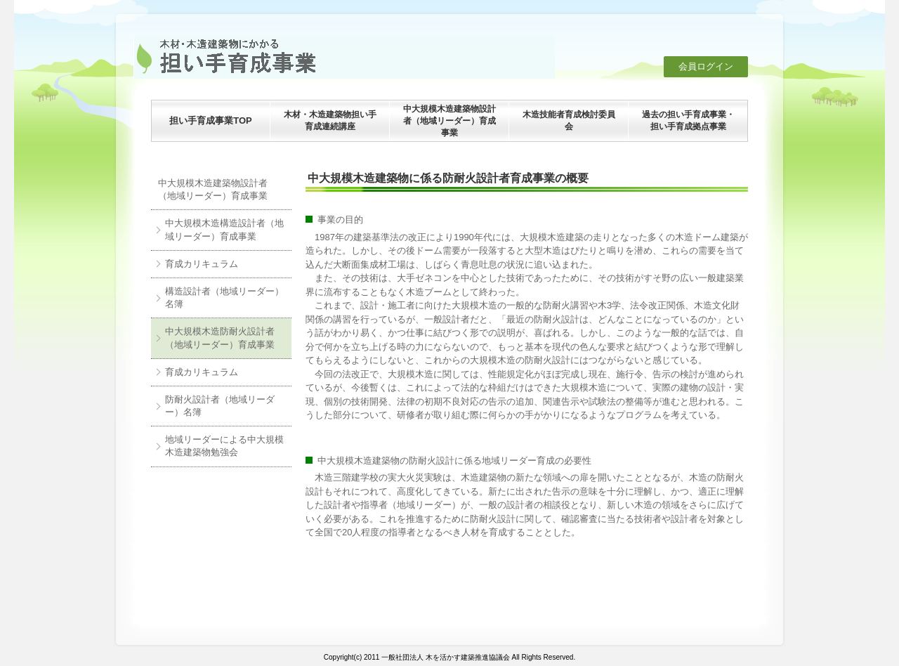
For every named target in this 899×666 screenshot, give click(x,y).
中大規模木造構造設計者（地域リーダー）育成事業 (224, 229)
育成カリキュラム (201, 264)
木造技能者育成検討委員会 (569, 120)
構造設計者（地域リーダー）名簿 (224, 297)
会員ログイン (705, 66)
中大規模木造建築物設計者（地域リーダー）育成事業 (449, 121)
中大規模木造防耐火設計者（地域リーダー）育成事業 (220, 337)
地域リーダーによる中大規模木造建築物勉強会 (224, 445)
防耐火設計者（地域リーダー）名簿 (220, 405)
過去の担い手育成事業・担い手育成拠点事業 (688, 120)
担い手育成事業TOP (210, 120)
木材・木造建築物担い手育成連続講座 (330, 120)
